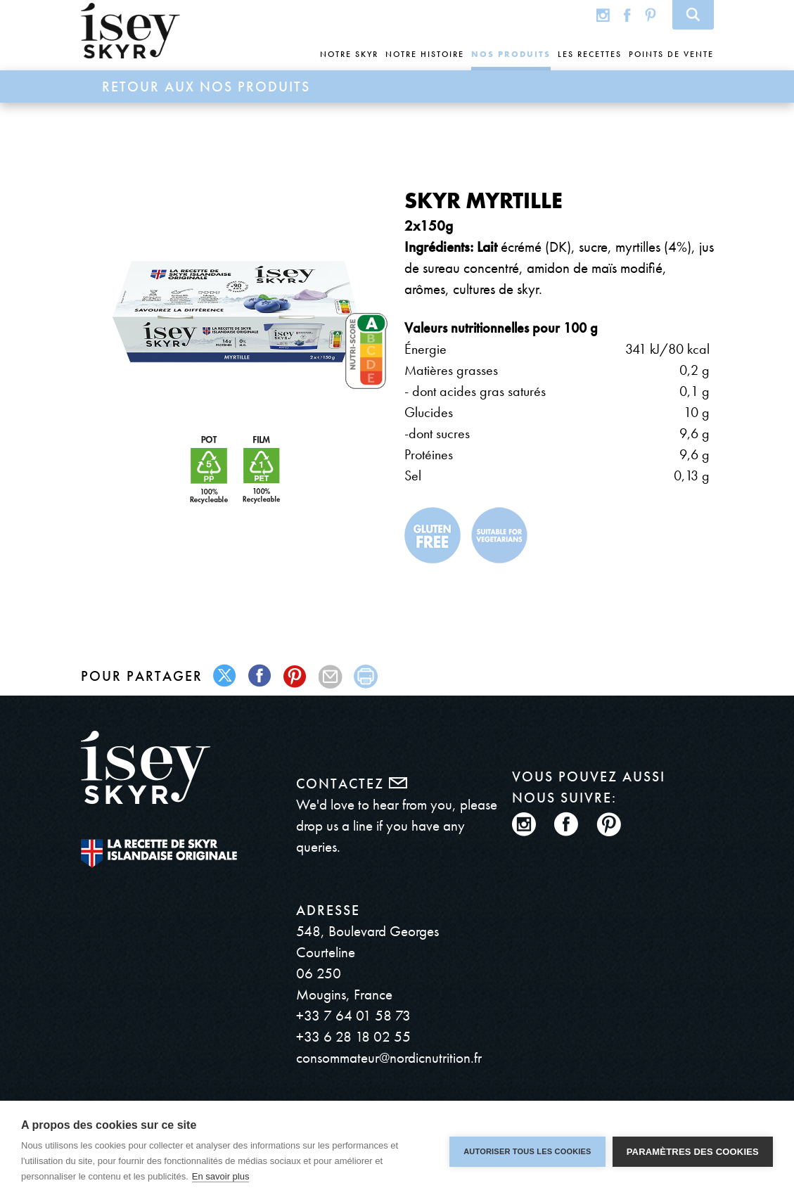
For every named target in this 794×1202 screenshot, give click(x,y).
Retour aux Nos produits (206, 86)
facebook (260, 676)
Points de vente (671, 54)
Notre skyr (349, 54)
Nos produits (511, 54)
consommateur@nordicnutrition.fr (389, 1057)
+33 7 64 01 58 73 (353, 1015)
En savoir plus (221, 1176)
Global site (575, 14)
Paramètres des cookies (693, 1151)
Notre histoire (424, 54)
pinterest (295, 676)
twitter (225, 676)
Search (693, 15)
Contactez (351, 783)
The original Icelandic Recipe (159, 853)
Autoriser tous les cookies (527, 1151)
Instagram (603, 14)
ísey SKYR (130, 31)
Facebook (627, 14)
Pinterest (650, 14)
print (366, 676)
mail (331, 676)
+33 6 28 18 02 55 (353, 1036)
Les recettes (590, 54)
